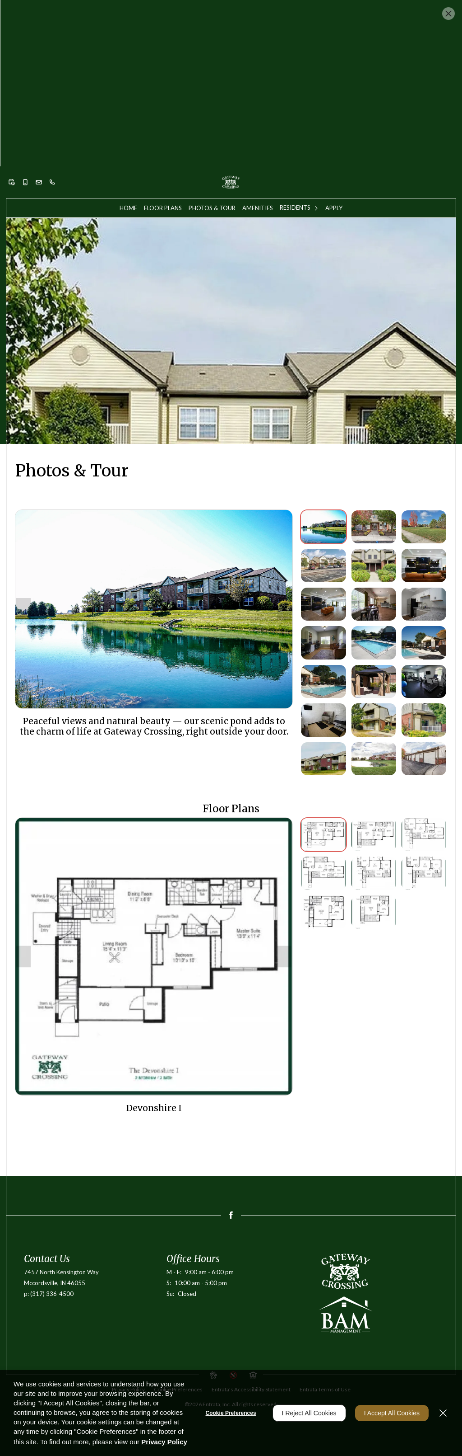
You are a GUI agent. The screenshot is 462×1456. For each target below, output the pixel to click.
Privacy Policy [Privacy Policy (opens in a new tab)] (128, 1296)
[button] (12, 89)
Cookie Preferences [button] (178, 1296)
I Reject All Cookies (309, 1413)
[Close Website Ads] (448, 13)
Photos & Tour (212, 114)
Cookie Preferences (231, 1413)
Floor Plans (163, 114)
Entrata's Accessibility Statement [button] (251, 1296)
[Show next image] (284, 516)
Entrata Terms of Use (325, 1296)
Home (128, 114)
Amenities (257, 114)
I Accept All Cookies (392, 1413)
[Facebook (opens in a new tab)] (231, 1122)
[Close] (443, 1413)
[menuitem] (128, 115)
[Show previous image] (23, 516)
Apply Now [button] (231, 54)
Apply (333, 114)
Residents (295, 114)
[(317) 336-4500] (52, 89)
